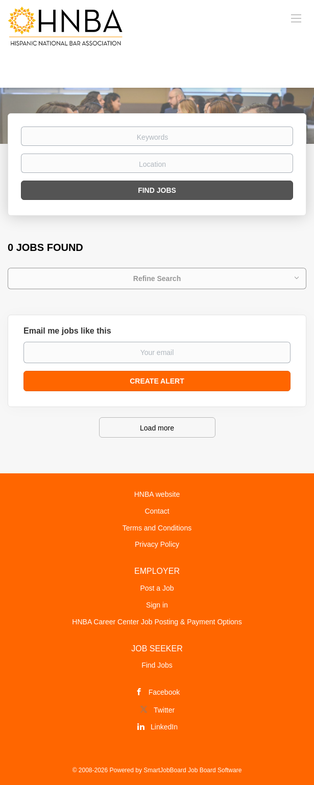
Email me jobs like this (67, 330)
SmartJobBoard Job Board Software (192, 770)
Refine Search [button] (157, 278)
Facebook (164, 692)
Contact (156, 511)
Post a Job (157, 588)
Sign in (157, 605)
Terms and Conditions (157, 528)
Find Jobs (157, 190)
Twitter (164, 710)
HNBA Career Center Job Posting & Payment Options (156, 622)
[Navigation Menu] (296, 18)
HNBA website (157, 494)
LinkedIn (164, 727)
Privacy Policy (157, 544)
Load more (157, 428)
